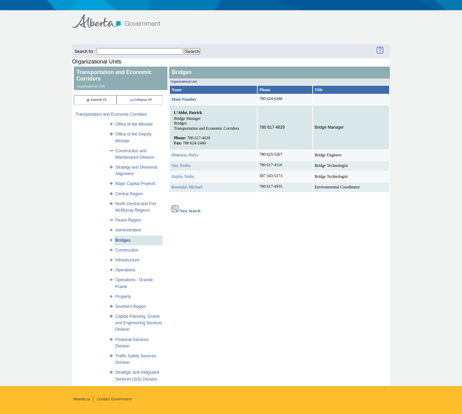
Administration (128, 230)
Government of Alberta (121, 18)
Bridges (123, 240)
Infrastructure (128, 260)
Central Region (129, 193)
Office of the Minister (134, 124)
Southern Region (131, 306)
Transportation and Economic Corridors (111, 114)
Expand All (96, 99)
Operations (126, 270)
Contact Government (114, 399)
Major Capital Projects (135, 183)
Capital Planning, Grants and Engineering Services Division (139, 323)
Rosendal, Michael (187, 187)
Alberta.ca (81, 399)
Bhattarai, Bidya (185, 155)
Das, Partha (181, 165)
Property (123, 296)
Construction (127, 250)
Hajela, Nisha (183, 176)
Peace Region (128, 220)
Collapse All (141, 99)
